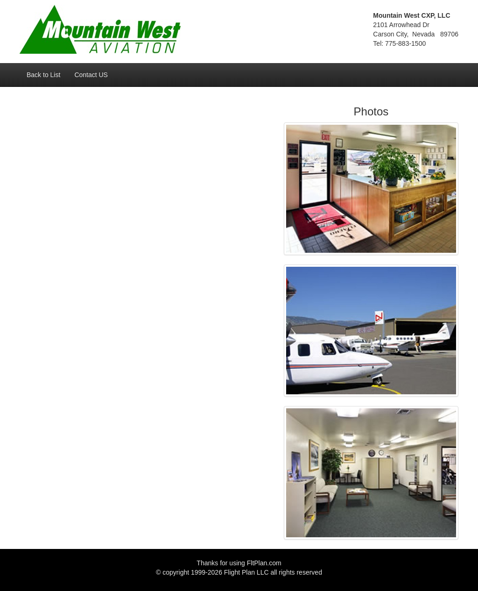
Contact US (91, 74)
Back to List (43, 74)
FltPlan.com (264, 563)
